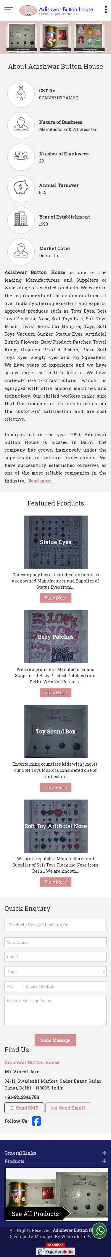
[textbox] (55, 924)
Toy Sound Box (55, 731)
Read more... (41, 481)
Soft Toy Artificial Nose (56, 826)
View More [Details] (55, 598)
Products (14, 1155)
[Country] (55, 971)
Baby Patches (55, 637)
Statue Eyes (55, 542)
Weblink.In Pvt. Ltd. (82, 1230)
